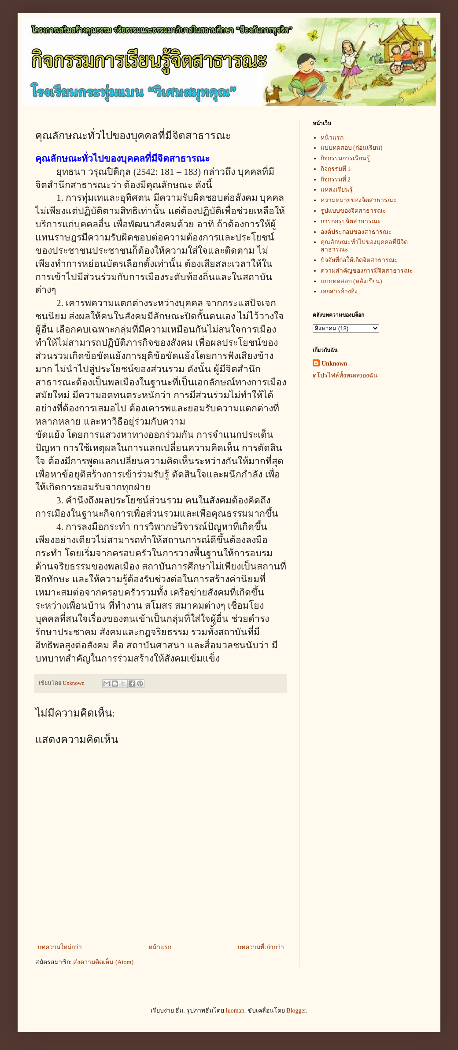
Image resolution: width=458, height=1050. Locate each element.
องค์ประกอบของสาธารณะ (356, 232)
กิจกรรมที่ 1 (336, 169)
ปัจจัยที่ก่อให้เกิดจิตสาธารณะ (359, 260)
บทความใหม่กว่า (59, 947)
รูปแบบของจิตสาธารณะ (353, 210)
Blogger (296, 1010)
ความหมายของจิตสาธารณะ (359, 200)
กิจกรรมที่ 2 (336, 179)
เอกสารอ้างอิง (339, 291)
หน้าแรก (159, 947)
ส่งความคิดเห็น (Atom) (103, 962)
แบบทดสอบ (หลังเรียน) (351, 281)
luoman (235, 1010)
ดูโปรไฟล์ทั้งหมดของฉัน (345, 375)
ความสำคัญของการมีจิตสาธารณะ (367, 270)
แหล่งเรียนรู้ (337, 189)
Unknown (334, 363)
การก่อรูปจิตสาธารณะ (351, 221)
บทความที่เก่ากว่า (260, 947)
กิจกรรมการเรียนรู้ (345, 158)
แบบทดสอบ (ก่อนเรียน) (352, 147)
